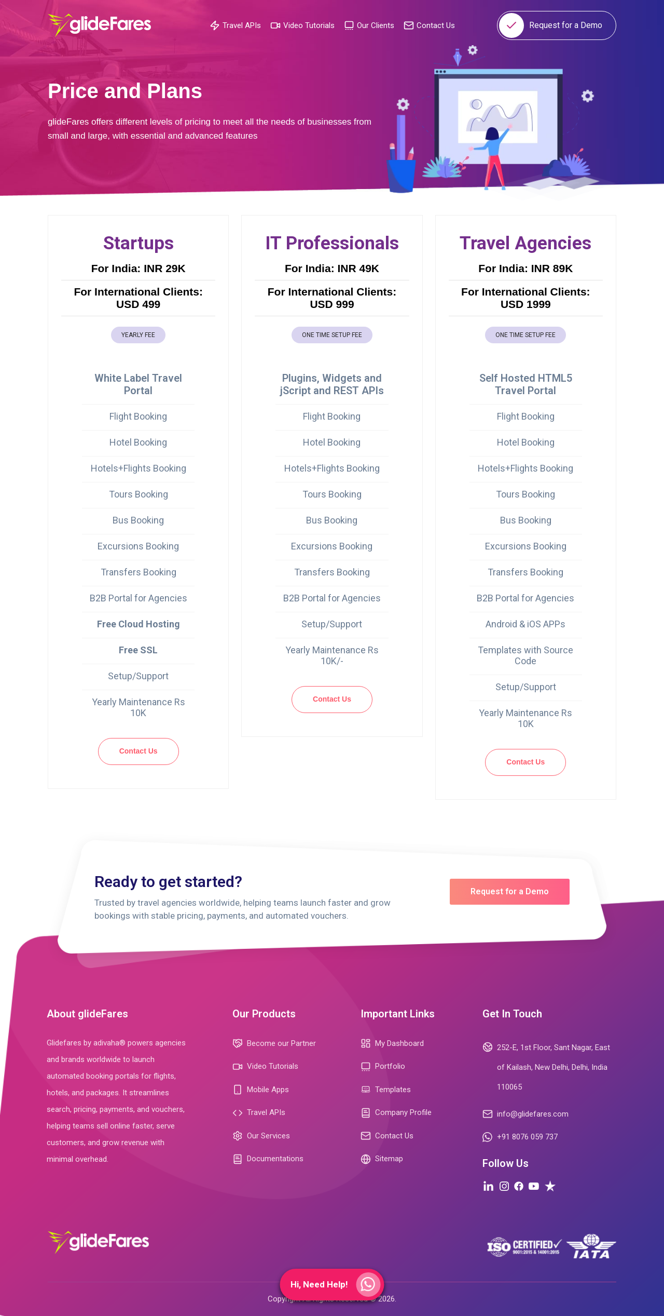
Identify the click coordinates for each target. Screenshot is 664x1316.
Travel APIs (235, 25)
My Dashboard (392, 1043)
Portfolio (383, 1066)
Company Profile (396, 1113)
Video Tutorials (302, 25)
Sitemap (382, 1159)
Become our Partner (274, 1043)
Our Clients (369, 25)
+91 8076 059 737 (520, 1137)
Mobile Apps (260, 1089)
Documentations (267, 1159)
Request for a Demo (550, 25)
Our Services (261, 1136)
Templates (386, 1090)
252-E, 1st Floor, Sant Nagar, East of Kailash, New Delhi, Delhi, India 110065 (546, 1066)
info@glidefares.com (525, 1114)
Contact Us (429, 25)
